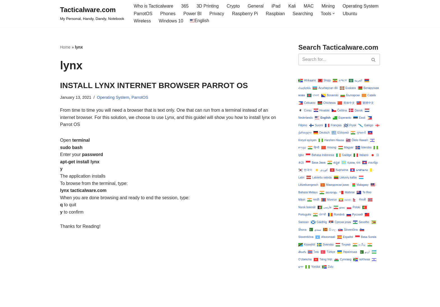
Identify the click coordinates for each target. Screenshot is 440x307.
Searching (303, 13)
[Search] (332, 59)
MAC (309, 6)
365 (185, 6)
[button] (334, 13)
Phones (167, 13)
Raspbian (275, 13)
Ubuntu (350, 13)
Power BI (192, 13)
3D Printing (207, 6)
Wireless (142, 21)
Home (65, 47)
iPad (275, 6)
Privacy (216, 13)
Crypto (233, 6)
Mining (328, 6)
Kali (292, 6)
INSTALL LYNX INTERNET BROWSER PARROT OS (154, 85)
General (256, 6)
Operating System (361, 6)
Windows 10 (171, 21)
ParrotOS (143, 13)
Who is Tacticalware (153, 6)
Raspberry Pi (245, 13)
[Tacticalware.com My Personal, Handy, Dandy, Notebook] (92, 13)
